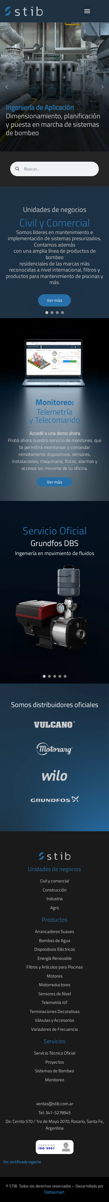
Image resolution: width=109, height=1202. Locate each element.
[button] (87, 11)
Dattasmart (54, 1192)
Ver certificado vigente (22, 1162)
